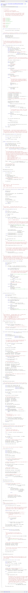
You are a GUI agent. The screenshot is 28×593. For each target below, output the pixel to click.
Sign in (26, 1)
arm (4, 3)
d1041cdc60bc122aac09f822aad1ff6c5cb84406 (15, 3)
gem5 (2, 3)
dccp (1, 4)
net (25, 3)
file (17, 6)
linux (6, 3)
